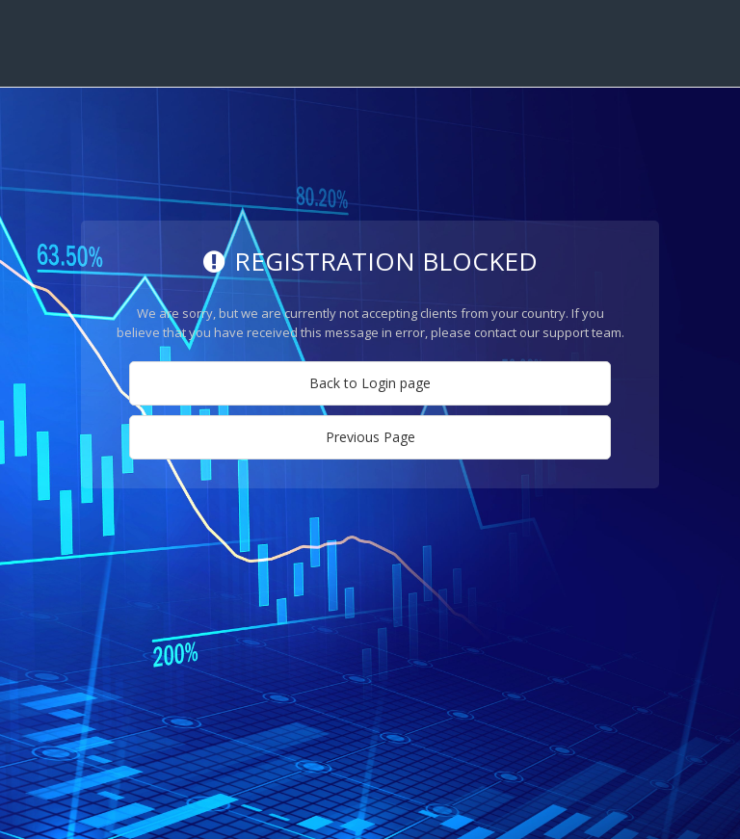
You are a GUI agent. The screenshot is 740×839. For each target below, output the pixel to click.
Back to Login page (370, 383)
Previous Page (370, 437)
